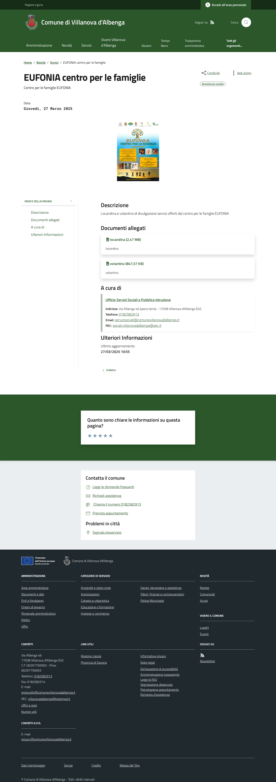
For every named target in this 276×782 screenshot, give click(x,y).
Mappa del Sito (130, 765)
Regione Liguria (34, 5)
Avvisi (54, 62)
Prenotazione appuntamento (159, 689)
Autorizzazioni (90, 594)
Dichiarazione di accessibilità (159, 668)
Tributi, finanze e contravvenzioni (162, 594)
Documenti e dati (32, 594)
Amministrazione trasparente (159, 674)
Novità (67, 45)
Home (28, 62)
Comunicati (207, 594)
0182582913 (129, 314)
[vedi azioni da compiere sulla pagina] (241, 73)
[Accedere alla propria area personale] (226, 5)
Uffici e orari (29, 705)
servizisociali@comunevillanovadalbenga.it (147, 320)
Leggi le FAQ (148, 679)
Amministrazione (39, 45)
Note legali (147, 662)
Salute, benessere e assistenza (160, 587)
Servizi (86, 45)
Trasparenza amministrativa (194, 43)
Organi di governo (33, 607)
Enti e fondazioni (32, 600)
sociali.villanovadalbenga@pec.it (137, 325)
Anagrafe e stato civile (96, 587)
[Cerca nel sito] (244, 22)
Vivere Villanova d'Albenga (113, 42)
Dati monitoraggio (33, 765)
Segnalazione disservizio (156, 684)
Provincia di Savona (94, 662)
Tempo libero (165, 43)
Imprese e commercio (95, 613)
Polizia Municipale (152, 600)
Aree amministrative (34, 587)
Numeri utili (29, 711)
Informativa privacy (153, 656)
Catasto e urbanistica (95, 600)
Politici (25, 619)
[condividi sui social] (210, 73)
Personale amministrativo (38, 613)
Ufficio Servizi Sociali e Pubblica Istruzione (138, 300)
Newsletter (207, 661)
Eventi (204, 634)
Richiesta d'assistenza (155, 694)
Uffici (24, 626)
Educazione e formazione (97, 607)
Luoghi (204, 627)
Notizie (204, 587)
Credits (96, 765)
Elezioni (146, 45)
